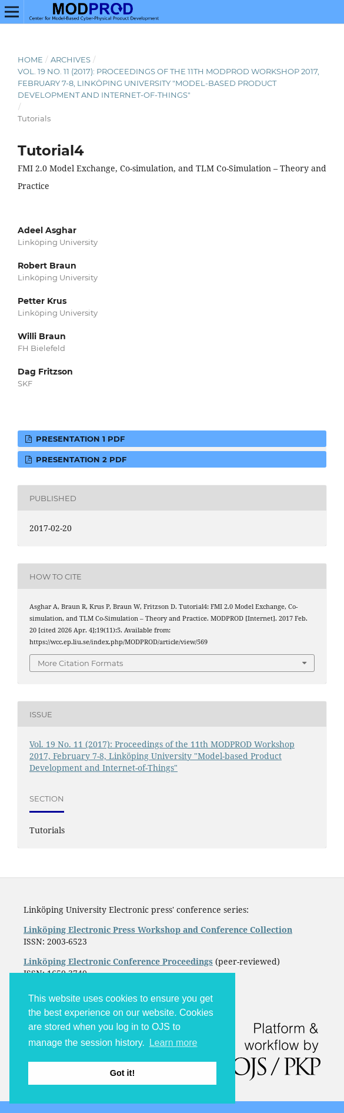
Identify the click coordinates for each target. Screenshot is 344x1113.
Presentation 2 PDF (80, 459)
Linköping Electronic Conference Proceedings (118, 961)
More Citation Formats (80, 663)
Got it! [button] (122, 1073)
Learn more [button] (173, 1043)
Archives (71, 59)
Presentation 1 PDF (79, 438)
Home (30, 59)
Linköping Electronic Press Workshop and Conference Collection (158, 929)
